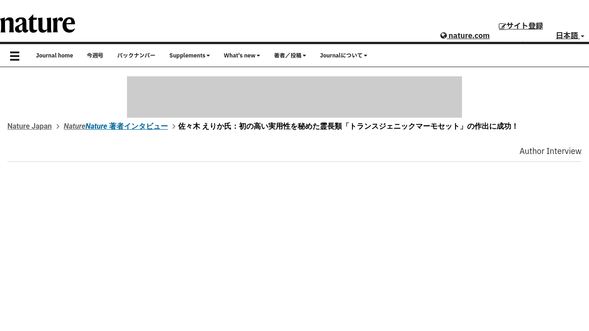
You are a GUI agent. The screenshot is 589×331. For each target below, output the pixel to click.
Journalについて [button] (343, 55)
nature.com (465, 35)
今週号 (95, 55)
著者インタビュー (127, 126)
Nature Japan (29, 126)
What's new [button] (242, 55)
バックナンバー (136, 55)
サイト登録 (521, 26)
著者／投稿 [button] (290, 55)
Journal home (54, 55)
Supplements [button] (189, 55)
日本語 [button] (570, 35)
